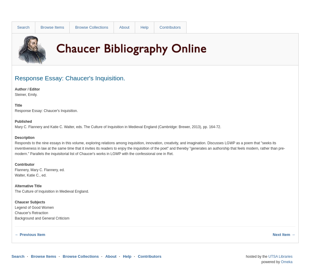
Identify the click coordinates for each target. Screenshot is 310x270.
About (124, 27)
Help (145, 27)
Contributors (170, 27)
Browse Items (52, 27)
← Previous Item (30, 234)
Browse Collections (91, 27)
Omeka (287, 262)
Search (23, 27)
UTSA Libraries (280, 256)
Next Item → (284, 234)
